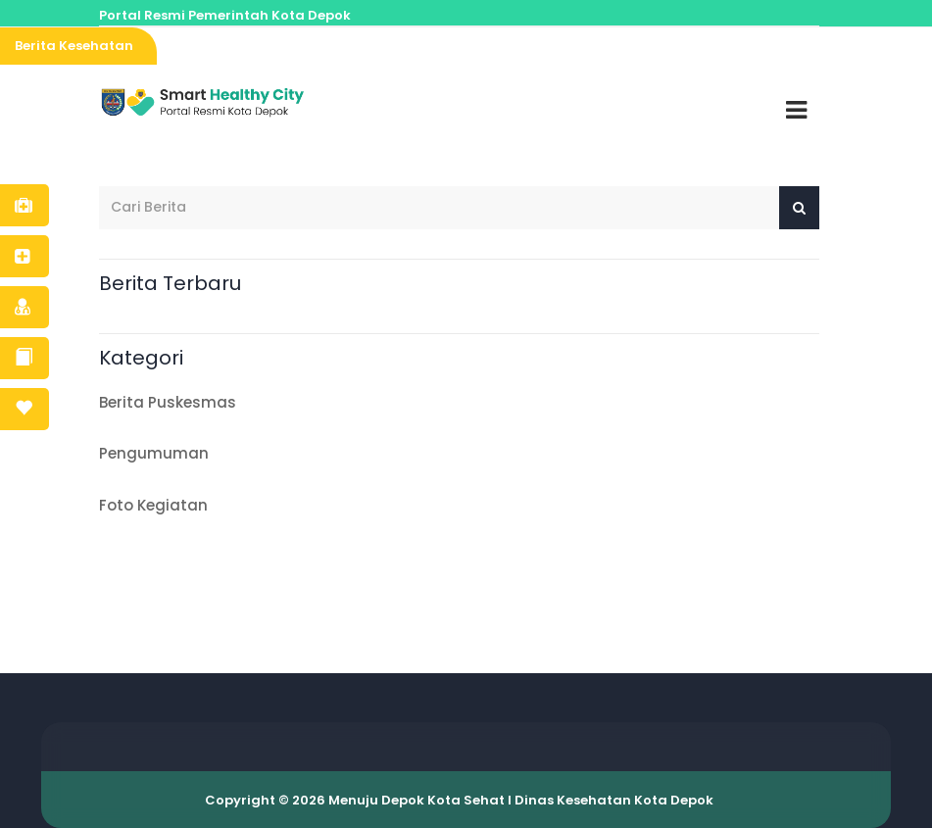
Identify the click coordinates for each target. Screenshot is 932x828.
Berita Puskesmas (172, 402)
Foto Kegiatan (158, 505)
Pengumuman (159, 453)
